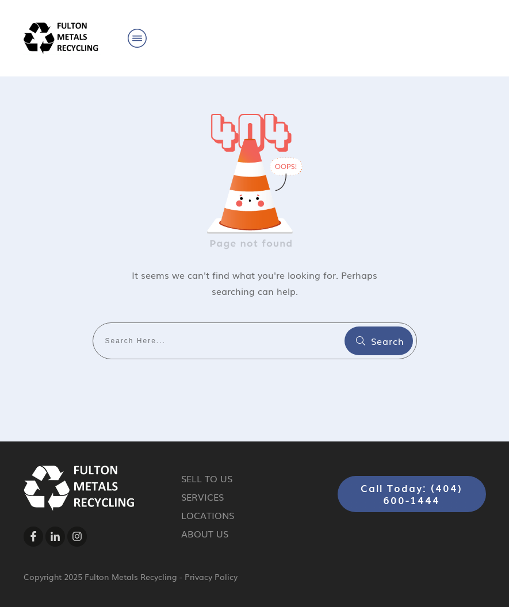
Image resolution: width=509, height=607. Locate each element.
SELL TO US (206, 478)
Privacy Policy (211, 576)
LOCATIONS (207, 515)
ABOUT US (204, 533)
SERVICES (202, 497)
